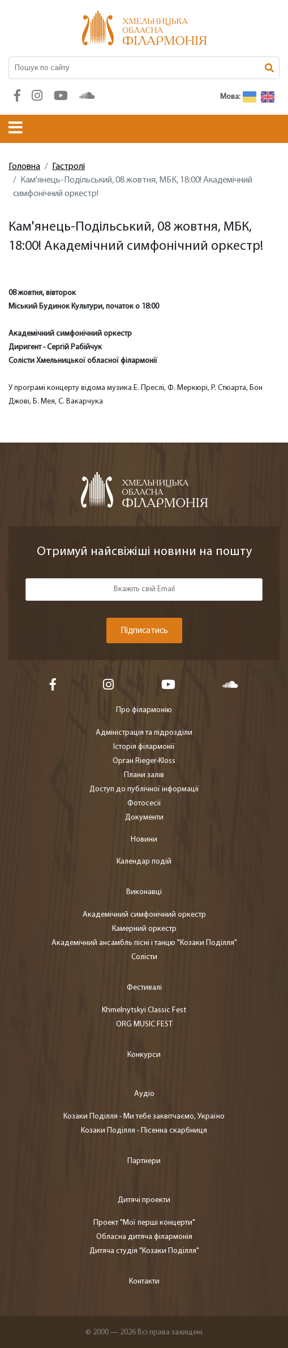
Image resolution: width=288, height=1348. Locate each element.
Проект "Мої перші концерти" (144, 1223)
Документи (144, 817)
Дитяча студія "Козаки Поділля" (144, 1251)
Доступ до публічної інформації (144, 789)
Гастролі (68, 166)
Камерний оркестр (144, 929)
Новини (144, 839)
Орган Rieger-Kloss (144, 761)
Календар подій (144, 861)
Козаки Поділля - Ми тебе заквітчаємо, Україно (144, 1116)
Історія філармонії (144, 747)
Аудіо (144, 1094)
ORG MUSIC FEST (144, 1024)
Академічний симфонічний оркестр (144, 915)
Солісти (144, 957)
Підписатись (144, 630)
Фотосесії (144, 803)
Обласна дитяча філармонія (144, 1237)
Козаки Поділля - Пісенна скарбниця (144, 1130)
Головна (24, 166)
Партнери (144, 1161)
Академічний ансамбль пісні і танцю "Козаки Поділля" (144, 943)
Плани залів (144, 775)
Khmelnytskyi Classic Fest (144, 1010)
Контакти (144, 1281)
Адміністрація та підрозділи (144, 733)
